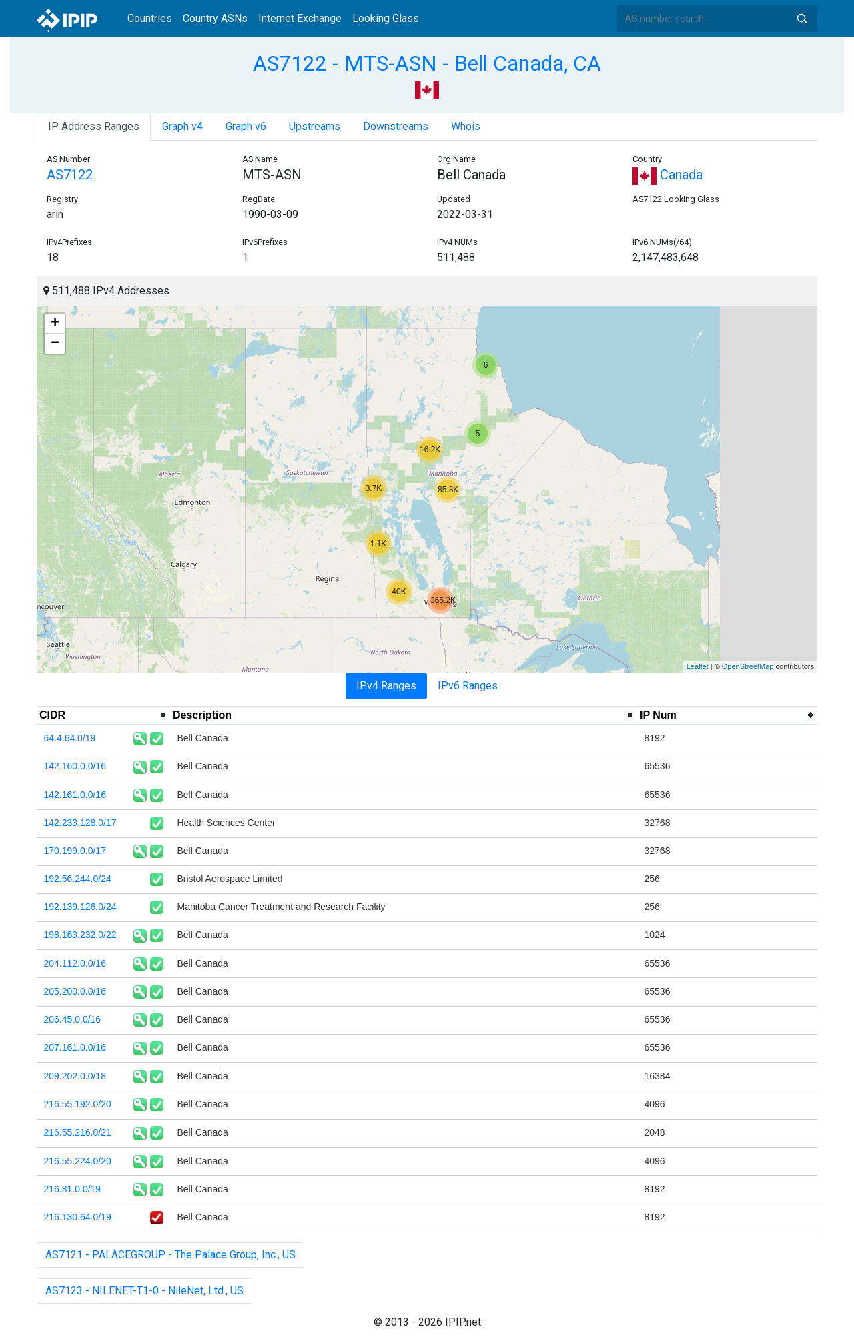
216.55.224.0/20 (77, 1161)
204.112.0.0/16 (75, 963)
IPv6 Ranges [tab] (468, 685)
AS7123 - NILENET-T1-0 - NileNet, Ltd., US (144, 1290)
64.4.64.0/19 (70, 738)
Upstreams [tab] (314, 126)
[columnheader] (103, 715)
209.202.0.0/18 (75, 1076)
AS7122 (70, 175)
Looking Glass (385, 18)
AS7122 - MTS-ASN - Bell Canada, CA (427, 63)
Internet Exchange (300, 18)
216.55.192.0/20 (77, 1104)
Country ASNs (215, 18)
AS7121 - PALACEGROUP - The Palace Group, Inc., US (170, 1254)
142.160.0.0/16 (75, 766)
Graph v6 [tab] (246, 126)
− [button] (55, 344)
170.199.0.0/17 (75, 850)
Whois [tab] (465, 126)
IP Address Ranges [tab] (93, 126)
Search (802, 18)
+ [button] (55, 324)
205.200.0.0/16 (75, 991)
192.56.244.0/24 (77, 878)
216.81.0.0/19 (72, 1189)
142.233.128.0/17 (80, 822)
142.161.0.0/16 (75, 794)
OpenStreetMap (748, 666)
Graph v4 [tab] (182, 126)
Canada (667, 175)
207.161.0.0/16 (75, 1047)
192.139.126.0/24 (80, 906)
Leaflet (698, 666)
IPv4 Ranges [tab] (386, 685)
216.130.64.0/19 (77, 1217)
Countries (149, 18)
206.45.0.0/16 (72, 1019)
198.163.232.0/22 (80, 934)
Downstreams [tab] (395, 126)
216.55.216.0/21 (77, 1132)
